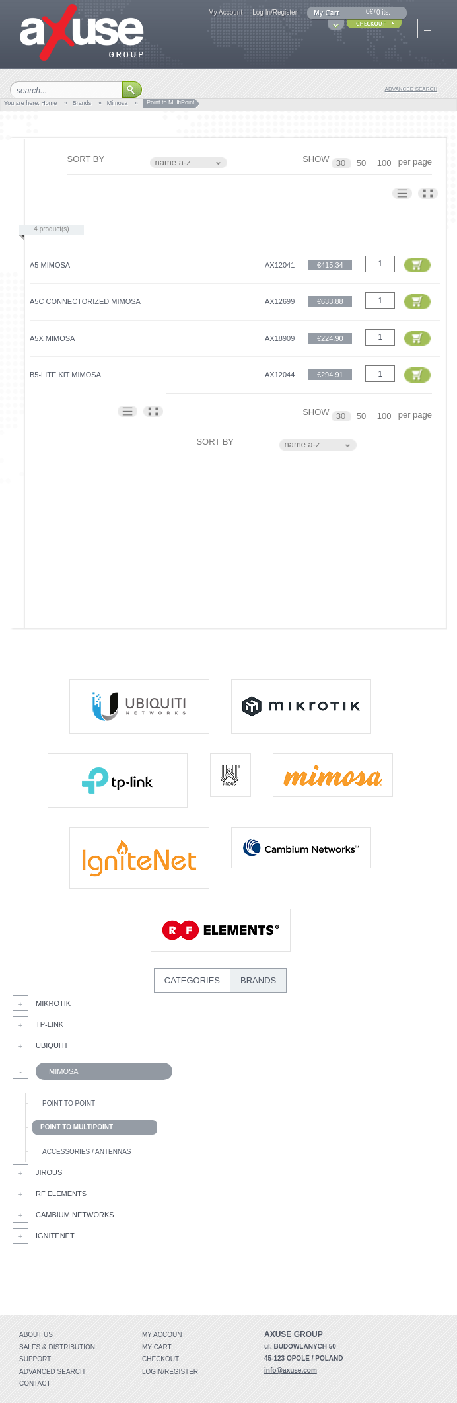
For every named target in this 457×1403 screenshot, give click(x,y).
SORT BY (86, 159)
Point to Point (68, 1103)
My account (164, 1334)
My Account (225, 12)
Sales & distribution (57, 1347)
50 (363, 163)
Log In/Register (274, 12)
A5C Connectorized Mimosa (85, 301)
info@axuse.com (290, 1370)
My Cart (157, 1347)
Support (35, 1359)
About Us (36, 1334)
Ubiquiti (51, 1045)
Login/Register (170, 1371)
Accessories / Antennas (86, 1151)
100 (385, 163)
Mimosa (117, 103)
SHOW (315, 159)
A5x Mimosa (52, 338)
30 (342, 163)
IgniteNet (55, 1236)
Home (49, 103)
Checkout (160, 1359)
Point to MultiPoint (76, 1127)
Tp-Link (49, 1024)
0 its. (383, 12)
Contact (35, 1383)
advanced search (411, 89)
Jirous (49, 1172)
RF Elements (61, 1193)
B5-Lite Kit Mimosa (65, 375)
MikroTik (53, 1003)
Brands (82, 103)
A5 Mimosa (50, 265)
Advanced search (52, 1371)
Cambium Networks (75, 1215)
